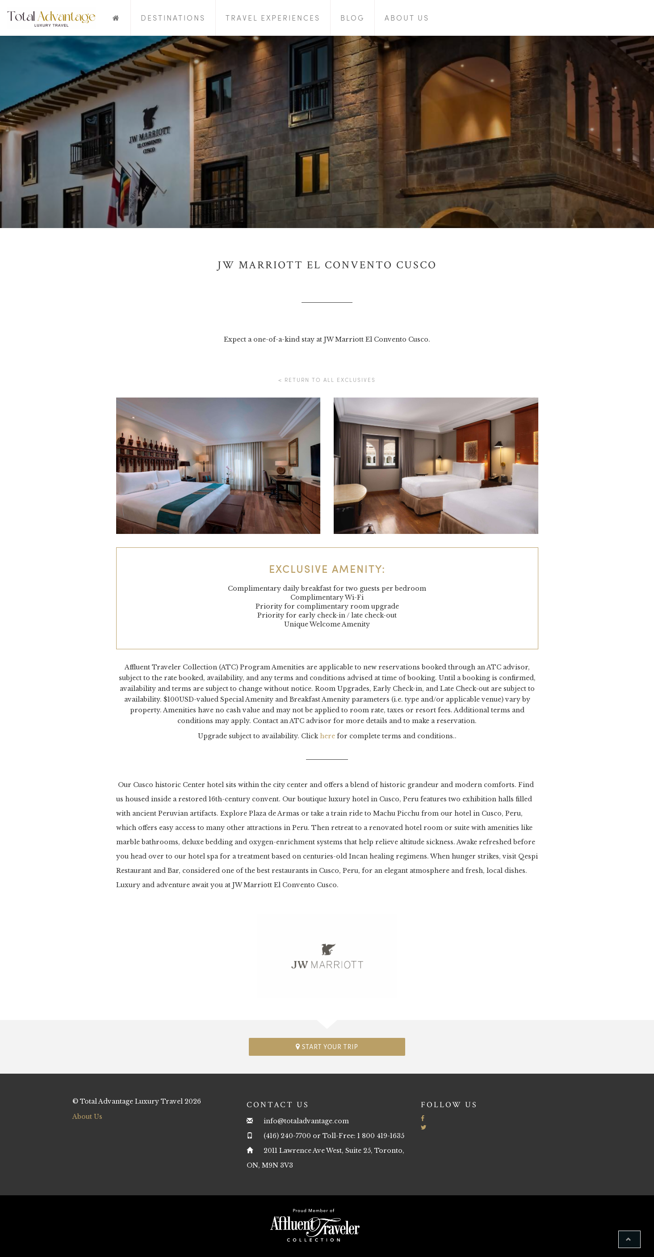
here (327, 736)
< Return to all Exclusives (327, 379)
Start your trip (327, 1046)
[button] (629, 1239)
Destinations (173, 17)
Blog (352, 17)
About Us (407, 17)
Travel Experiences (273, 17)
